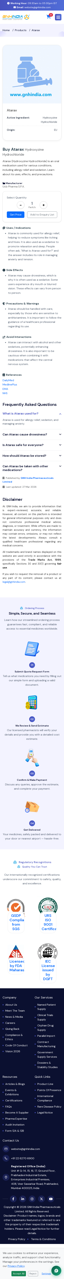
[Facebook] (13, 1198)
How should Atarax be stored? (24, 456)
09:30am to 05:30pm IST (32, 3)
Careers (10, 1023)
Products (20, 30)
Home (6, 30)
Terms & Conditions (43, 1239)
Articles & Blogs (15, 1084)
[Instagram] (32, 1198)
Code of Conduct (16, 1045)
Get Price (16, 214)
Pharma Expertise (16, 1118)
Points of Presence (49, 1090)
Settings (46, 1273)
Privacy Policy (16, 1239)
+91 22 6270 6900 (22, 1158)
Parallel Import (46, 1036)
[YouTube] (50, 1198)
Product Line (45, 1084)
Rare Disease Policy (49, 1106)
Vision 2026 (12, 1051)
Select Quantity (17, 197)
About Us (11, 1004)
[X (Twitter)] (41, 1198)
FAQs (8, 1106)
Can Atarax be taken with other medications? (25, 468)
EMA (5, 389)
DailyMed (8, 380)
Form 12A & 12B (14, 1131)
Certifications (13, 1100)
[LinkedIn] (22, 1198)
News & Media (14, 1017)
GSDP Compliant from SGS (19, 922)
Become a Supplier (17, 1112)
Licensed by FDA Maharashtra (20, 966)
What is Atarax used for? (20, 414)
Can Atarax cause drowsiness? (25, 434)
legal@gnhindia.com (14, 581)
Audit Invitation (14, 1124)
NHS (5, 393)
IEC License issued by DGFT (48, 970)
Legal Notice (45, 1112)
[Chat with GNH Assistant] (56, 1271)
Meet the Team (15, 1010)
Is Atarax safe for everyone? (23, 445)
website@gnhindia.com (32, 7)
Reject (33, 1273)
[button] (58, 17)
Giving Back (12, 1029)
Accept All (18, 1273)
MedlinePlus (10, 384)
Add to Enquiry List (42, 214)
